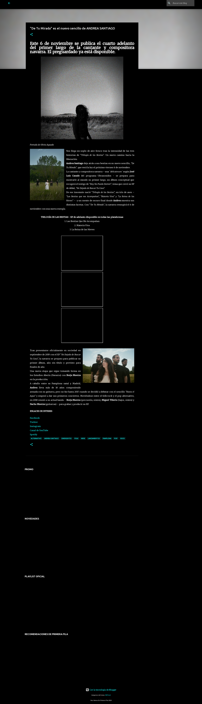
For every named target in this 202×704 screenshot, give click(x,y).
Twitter (34, 422)
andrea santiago (51, 438)
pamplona (107, 438)
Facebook (35, 418)
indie (83, 438)
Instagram (35, 426)
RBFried (108, 695)
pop (115, 438)
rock (122, 438)
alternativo (36, 438)
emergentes (66, 438)
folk (76, 438)
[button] (31, 34)
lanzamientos (94, 438)
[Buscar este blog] (180, 3)
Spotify (33, 434)
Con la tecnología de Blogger (101, 690)
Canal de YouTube (39, 430)
